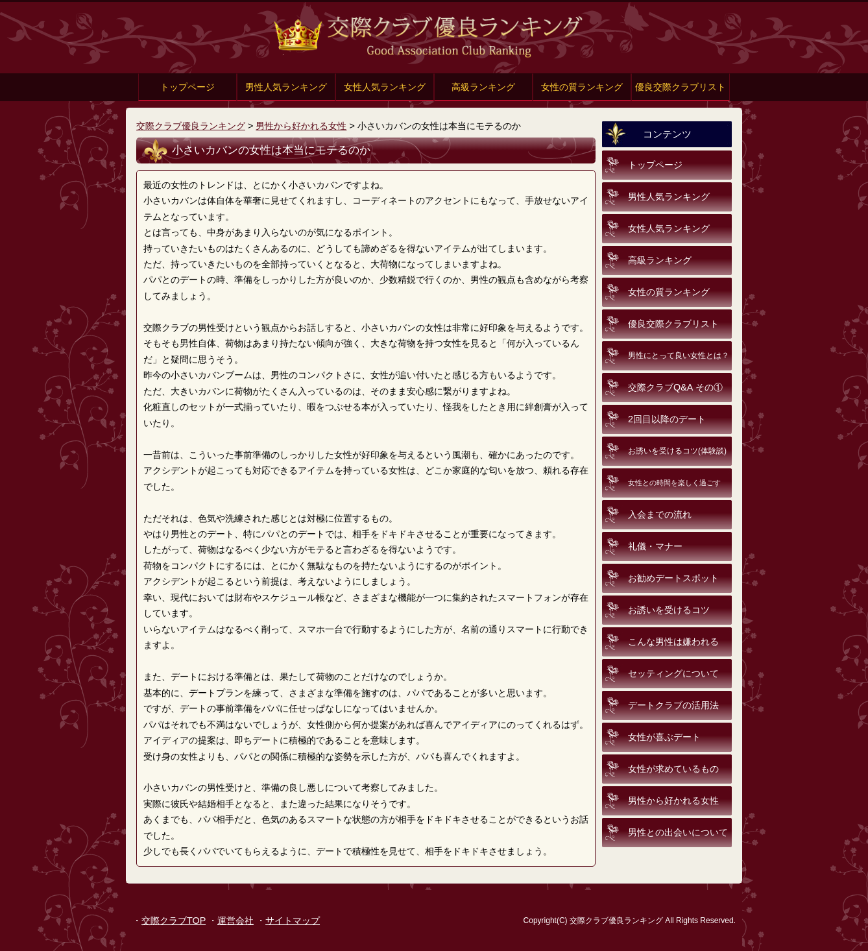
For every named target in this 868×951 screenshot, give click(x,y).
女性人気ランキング (385, 87)
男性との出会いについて (678, 832)
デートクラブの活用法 (673, 705)
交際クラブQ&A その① (675, 387)
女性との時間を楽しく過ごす (674, 483)
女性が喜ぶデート (664, 737)
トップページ (187, 87)
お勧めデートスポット (673, 578)
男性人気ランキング (286, 87)
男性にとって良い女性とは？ (678, 355)
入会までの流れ (660, 514)
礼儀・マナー (655, 546)
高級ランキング (483, 87)
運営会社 (235, 920)
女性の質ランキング (582, 87)
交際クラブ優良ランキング (190, 126)
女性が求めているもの (673, 769)
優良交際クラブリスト (680, 87)
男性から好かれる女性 (301, 126)
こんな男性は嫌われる (673, 641)
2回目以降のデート (667, 419)
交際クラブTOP (173, 920)
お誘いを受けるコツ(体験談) (677, 450)
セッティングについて (673, 673)
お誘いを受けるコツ (669, 610)
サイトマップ (292, 920)
